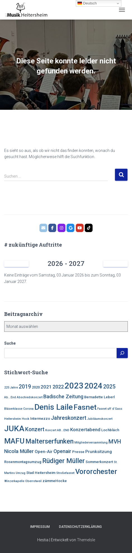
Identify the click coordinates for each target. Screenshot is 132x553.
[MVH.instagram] (61, 228)
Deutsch (87, 3)
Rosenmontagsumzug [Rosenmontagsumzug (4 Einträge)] (22, 462)
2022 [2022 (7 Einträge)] (58, 387)
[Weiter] (115, 264)
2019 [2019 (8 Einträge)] (25, 386)
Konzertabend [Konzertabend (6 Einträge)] (85, 429)
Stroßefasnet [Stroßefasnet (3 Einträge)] (65, 473)
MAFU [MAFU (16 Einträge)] (14, 441)
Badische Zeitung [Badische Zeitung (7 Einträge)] (63, 396)
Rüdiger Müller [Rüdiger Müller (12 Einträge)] (63, 461)
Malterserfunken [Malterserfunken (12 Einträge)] (49, 441)
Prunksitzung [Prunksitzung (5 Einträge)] (98, 451)
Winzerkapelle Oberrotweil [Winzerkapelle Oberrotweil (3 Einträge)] (23, 481)
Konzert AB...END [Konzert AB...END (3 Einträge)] (57, 430)
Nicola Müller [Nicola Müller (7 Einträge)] (19, 451)
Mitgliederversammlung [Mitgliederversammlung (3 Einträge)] (91, 442)
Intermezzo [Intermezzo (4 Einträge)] (40, 418)
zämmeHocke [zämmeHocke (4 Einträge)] (55, 481)
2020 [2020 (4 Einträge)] (36, 387)
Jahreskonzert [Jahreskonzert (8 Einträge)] (68, 418)
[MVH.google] (70, 228)
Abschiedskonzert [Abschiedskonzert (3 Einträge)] (30, 397)
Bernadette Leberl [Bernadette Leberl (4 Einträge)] (99, 397)
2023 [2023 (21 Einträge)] (74, 385)
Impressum (40, 527)
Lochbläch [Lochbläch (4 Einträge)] (110, 430)
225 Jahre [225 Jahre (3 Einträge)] (11, 387)
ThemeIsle (86, 540)
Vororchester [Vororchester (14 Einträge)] (96, 472)
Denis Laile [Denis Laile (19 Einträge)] (53, 407)
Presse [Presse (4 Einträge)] (78, 452)
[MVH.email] (43, 228)
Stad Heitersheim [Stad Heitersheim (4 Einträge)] (40, 473)
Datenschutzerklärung (80, 527)
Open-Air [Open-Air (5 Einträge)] (44, 451)
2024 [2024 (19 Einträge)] (93, 385)
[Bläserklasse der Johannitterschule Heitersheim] (80, 228)
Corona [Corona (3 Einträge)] (28, 409)
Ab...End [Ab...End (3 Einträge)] (10, 397)
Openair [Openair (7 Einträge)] (62, 451)
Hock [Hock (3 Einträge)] (25, 419)
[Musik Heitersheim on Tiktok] (89, 228)
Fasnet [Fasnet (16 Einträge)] (85, 407)
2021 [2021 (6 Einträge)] (46, 387)
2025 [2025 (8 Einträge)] (109, 386)
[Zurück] (16, 264)
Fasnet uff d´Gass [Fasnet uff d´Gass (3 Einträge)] (109, 409)
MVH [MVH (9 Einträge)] (115, 441)
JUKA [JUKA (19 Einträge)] (14, 428)
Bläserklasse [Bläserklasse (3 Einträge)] (13, 409)
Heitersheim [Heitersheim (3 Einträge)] (12, 419)
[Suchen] (122, 353)
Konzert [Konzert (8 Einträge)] (34, 429)
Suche (10, 343)
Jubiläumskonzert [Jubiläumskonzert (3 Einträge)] (99, 419)
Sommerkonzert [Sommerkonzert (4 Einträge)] (99, 462)
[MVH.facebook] (52, 228)
